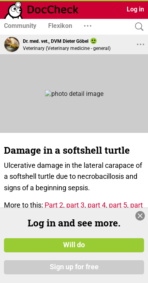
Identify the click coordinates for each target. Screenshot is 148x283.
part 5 (118, 205)
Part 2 (54, 205)
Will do (74, 245)
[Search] (137, 27)
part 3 (75, 205)
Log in (135, 9)
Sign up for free (74, 267)
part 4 (97, 205)
